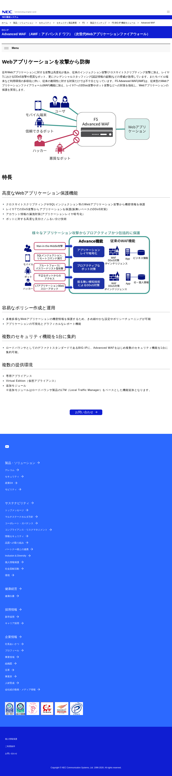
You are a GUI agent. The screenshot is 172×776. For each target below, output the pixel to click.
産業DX (9, 483)
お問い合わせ (84, 412)
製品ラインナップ (98, 23)
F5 (83, 23)
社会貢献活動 (12, 568)
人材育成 (9, 683)
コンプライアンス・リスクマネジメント (26, 529)
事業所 (8, 676)
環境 (7, 575)
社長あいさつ (12, 644)
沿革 (7, 670)
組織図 (8, 663)
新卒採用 (9, 616)
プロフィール (12, 650)
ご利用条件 (10, 746)
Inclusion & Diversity (15, 555)
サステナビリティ (17, 503)
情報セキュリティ (14, 536)
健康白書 (9, 596)
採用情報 (11, 609)
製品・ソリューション (23, 23)
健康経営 (11, 589)
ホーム (5, 23)
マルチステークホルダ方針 (19, 516)
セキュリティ (45, 23)
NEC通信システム (10, 17)
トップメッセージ (14, 510)
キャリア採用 (12, 623)
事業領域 (9, 657)
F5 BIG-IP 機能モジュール (123, 23)
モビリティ (11, 489)
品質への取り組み (14, 542)
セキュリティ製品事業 (67, 23)
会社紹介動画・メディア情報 (20, 689)
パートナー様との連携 (17, 549)
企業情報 (11, 637)
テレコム (9, 470)
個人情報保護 (12, 562)
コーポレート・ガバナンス (19, 523)
